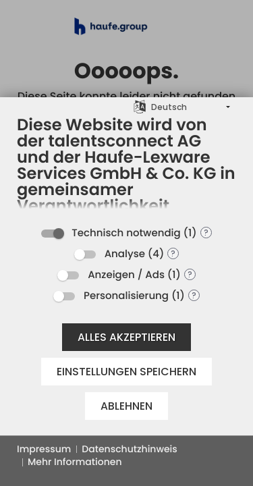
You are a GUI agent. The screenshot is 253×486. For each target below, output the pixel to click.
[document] (126, 166)
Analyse (125, 254)
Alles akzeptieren (126, 337)
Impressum (44, 449)
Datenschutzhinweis (129, 449)
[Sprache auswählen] (139, 106)
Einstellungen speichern (126, 371)
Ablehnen (126, 406)
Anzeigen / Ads (126, 275)
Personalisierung (126, 296)
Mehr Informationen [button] (75, 462)
